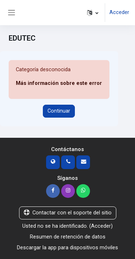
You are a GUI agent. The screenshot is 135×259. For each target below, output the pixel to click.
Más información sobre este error (59, 83)
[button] (92, 12)
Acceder (119, 12)
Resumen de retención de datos (67, 236)
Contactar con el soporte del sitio (68, 212)
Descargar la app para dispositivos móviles (67, 247)
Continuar (59, 111)
